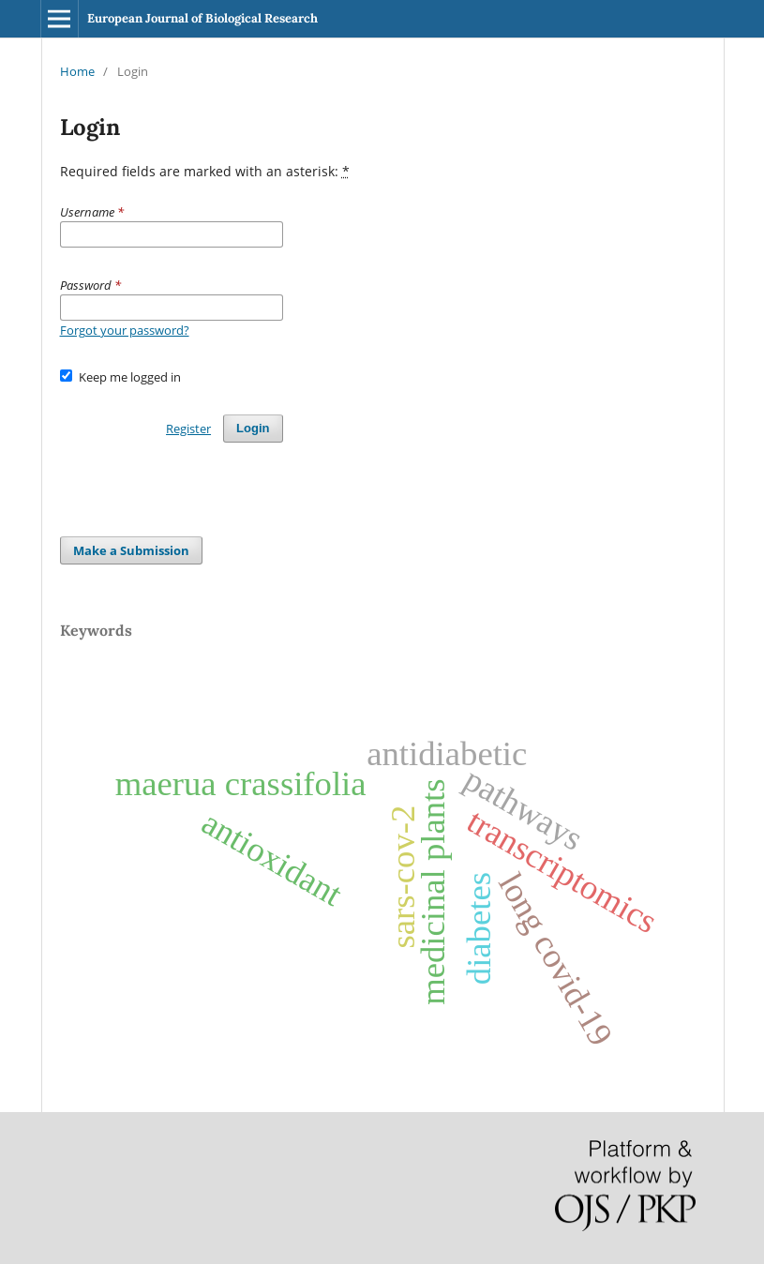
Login (252, 428)
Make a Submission (131, 550)
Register (188, 428)
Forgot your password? (124, 330)
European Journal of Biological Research (202, 18)
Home (77, 71)
